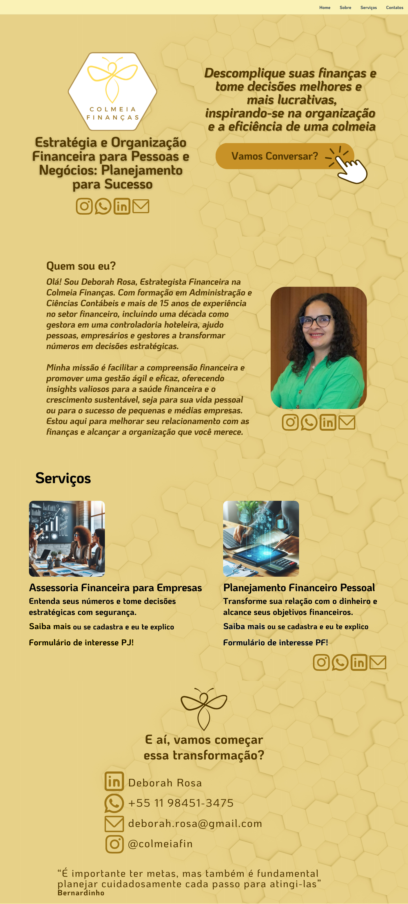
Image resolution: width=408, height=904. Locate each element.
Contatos (394, 7)
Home (324, 7)
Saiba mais (50, 625)
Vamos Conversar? (274, 155)
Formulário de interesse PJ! (81, 642)
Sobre (345, 7)
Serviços (368, 7)
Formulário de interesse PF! (275, 642)
